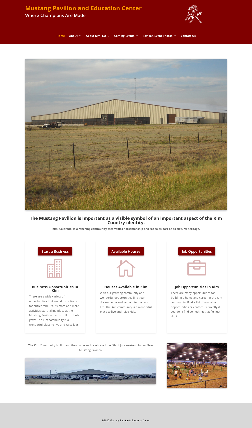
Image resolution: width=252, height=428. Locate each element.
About (73, 36)
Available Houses (125, 251)
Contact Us (188, 36)
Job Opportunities (197, 251)
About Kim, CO (96, 36)
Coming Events (124, 36)
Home (61, 36)
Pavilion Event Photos (157, 36)
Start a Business (55, 251)
